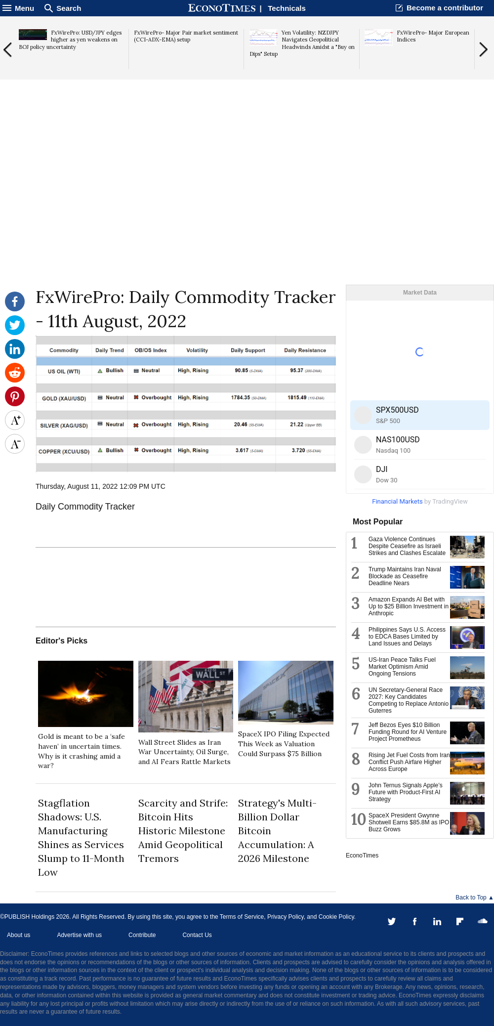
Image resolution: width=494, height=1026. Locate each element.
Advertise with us (79, 935)
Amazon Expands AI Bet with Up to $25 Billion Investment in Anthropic (409, 606)
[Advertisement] (247, 208)
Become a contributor (445, 7)
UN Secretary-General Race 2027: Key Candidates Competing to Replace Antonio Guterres (409, 700)
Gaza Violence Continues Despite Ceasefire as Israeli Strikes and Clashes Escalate (407, 546)
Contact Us (196, 935)
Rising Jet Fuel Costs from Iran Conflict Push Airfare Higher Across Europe (409, 762)
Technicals (286, 8)
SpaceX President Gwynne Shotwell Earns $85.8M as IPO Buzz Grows (409, 822)
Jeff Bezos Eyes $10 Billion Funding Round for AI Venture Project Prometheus (408, 732)
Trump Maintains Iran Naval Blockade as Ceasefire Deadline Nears (405, 576)
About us (18, 935)
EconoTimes (362, 855)
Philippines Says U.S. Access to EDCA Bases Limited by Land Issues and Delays (407, 636)
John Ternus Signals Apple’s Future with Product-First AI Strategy (406, 792)
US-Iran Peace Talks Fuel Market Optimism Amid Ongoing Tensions (402, 666)
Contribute (142, 935)
